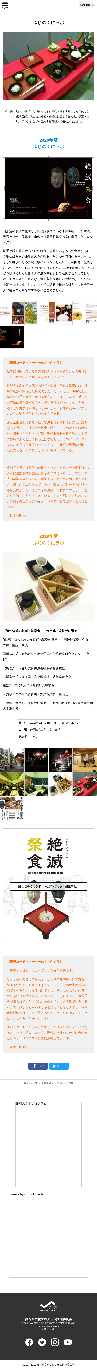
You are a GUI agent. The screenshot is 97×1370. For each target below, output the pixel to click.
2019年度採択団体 (40, 1082)
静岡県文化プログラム (31, 1103)
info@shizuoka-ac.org (48, 1326)
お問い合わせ (48, 1329)
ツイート (59, 1066)
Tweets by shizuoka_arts (26, 1194)
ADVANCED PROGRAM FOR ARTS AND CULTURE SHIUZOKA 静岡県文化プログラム (48, 1306)
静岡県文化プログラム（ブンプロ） (48, 5)
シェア (38, 1066)
